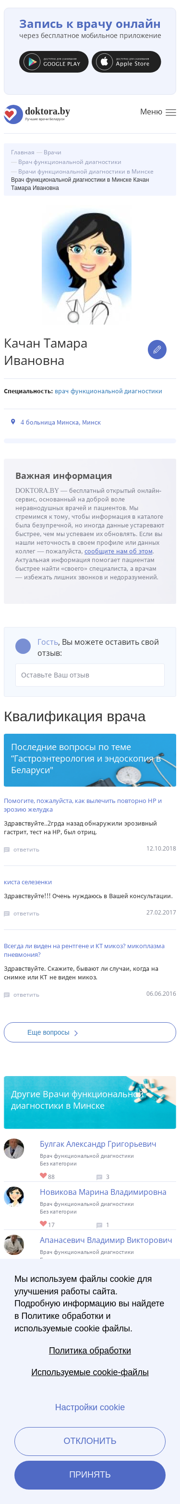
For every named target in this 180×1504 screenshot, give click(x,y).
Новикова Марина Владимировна (103, 1192)
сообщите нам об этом (118, 551)
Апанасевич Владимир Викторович (106, 1240)
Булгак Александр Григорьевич (98, 1144)
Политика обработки (90, 1350)
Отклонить (89, 1441)
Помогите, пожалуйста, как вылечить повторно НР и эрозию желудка (83, 805)
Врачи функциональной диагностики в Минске (77, 1099)
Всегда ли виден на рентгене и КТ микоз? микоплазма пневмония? (84, 950)
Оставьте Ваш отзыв (90, 675)
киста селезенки (28, 881)
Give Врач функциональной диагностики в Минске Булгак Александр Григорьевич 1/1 (44, 1176)
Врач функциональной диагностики (108, 391)
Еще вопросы (55, 1032)
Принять (90, 1474)
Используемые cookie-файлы (90, 1372)
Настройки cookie (90, 1407)
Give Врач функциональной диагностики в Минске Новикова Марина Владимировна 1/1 (44, 1224)
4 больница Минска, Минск (61, 422)
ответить (26, 849)
